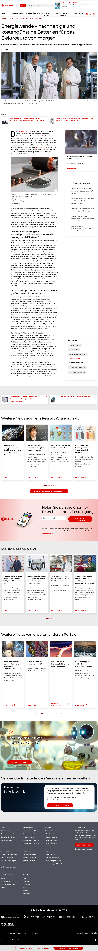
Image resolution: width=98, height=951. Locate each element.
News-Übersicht (6, 840)
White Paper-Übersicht (8, 867)
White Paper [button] (46, 14)
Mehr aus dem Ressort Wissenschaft (49, 491)
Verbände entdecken (29, 837)
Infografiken (5, 881)
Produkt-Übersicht (51, 843)
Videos (3, 887)
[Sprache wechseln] (94, 14)
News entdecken (6, 831)
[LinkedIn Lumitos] (95, 940)
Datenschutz (22, 940)
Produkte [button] (23, 13)
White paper (27, 884)
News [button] (4, 13)
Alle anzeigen (74, 358)
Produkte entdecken (51, 831)
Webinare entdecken (29, 854)
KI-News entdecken (19, 762)
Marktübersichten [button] (35, 13)
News (24, 878)
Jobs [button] (57, 13)
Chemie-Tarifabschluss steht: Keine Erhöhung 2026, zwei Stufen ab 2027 (82, 191)
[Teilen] (90, 14)
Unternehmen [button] (13, 13)
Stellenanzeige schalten (53, 861)
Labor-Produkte (50, 834)
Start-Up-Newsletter (8, 837)
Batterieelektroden (41, 147)
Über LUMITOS (23, 934)
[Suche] (52, 5)
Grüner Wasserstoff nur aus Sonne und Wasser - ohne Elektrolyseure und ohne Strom (83, 201)
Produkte (26, 881)
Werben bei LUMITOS (8, 934)
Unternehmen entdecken (31, 831)
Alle (22, 5)
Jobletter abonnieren (52, 858)
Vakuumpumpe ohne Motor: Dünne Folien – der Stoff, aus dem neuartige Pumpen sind (82, 218)
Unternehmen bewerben (31, 840)
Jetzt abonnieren (84, 845)
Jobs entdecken (50, 854)
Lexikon (3, 878)
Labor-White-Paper (7, 858)
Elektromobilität (23, 131)
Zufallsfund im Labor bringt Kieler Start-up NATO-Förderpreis (82, 210)
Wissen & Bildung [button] (63, 14)
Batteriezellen (40, 136)
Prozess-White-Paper (8, 861)
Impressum (5, 940)
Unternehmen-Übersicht (31, 843)
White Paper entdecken (9, 854)
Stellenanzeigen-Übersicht (54, 864)
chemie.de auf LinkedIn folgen (83, 849)
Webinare (26, 891)
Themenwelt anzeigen (60, 805)
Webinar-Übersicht (29, 861)
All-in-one (26, 894)
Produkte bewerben (51, 840)
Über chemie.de (36, 934)
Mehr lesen (48, 533)
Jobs (24, 887)
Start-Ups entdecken (30, 834)
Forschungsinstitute (8, 884)
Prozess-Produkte (51, 837)
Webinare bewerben (29, 858)
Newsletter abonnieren (80, 519)
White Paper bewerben (8, 864)
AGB (13, 940)
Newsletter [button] (79, 13)
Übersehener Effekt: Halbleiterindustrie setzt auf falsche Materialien (81, 228)
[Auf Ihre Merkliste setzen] (87, 14)
